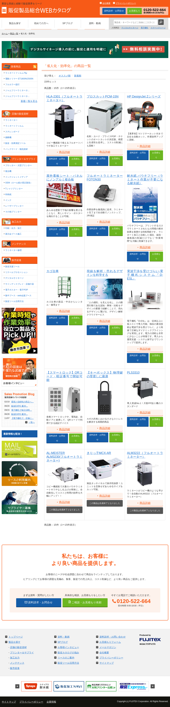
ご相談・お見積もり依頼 (86, 602)
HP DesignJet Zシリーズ (144, 96)
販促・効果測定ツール (15, 143)
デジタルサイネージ (129, 28)
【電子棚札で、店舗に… (22, 418)
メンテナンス (17, 663)
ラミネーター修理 (13, 250)
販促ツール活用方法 (14, 301)
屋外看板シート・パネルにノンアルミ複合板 (64, 177)
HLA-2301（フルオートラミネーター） (64, 98)
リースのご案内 (66, 657)
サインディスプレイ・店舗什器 (19, 284)
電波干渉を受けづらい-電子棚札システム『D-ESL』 (145, 274)
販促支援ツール (12, 266)
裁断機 (8, 137)
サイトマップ (106, 663)
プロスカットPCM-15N (102, 96)
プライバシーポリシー (126, 3)
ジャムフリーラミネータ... (17, 90)
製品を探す (14, 642)
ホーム (5, 33)
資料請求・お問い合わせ (112, 636)
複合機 (8, 171)
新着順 (77, 75)
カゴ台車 (52, 271)
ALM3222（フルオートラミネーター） (145, 454)
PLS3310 (133, 372)
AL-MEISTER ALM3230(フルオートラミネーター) (64, 456)
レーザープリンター (14, 206)
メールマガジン (107, 647)
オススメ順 (65, 75)
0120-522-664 (134, 601)
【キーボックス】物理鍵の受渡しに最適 (105, 374)
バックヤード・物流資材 (16, 149)
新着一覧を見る (29, 101)
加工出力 (15, 657)
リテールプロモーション (16, 272)
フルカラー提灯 (12, 84)
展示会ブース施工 (13, 234)
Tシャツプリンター (14, 188)
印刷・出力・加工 (13, 228)
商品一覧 (14, 33)
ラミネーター (11, 120)
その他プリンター (13, 212)
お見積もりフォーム (110, 642)
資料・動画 (64, 636)
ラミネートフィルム (14, 126)
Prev (17, 686)
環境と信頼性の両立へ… (22, 402)
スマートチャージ (158, 28)
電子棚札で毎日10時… (21, 410)
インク (8, 200)
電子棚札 (144, 28)
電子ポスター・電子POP (16, 290)
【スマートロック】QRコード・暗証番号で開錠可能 (64, 376)
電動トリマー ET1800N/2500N (19, 79)
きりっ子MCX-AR (99, 453)
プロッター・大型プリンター (18, 165)
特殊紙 (8, 194)
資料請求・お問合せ (114, 11)
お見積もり (134, 11)
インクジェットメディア (16, 177)
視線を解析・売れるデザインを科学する (105, 273)
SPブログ (63, 642)
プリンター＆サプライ (22, 652)
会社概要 (106, 3)
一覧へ (32, 422)
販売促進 (15, 668)
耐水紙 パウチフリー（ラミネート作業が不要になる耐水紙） (145, 179)
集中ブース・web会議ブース (18, 295)
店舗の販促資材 (18, 647)
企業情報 (51, 701)
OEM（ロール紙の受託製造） (18, 183)
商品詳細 (64, 152)
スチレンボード (12, 131)
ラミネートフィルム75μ (16, 73)
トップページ (15, 636)
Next (153, 686)
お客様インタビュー (68, 647)
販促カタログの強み (68, 652)
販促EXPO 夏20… (19, 406)
